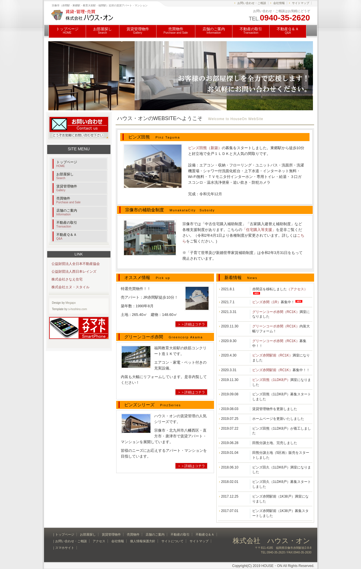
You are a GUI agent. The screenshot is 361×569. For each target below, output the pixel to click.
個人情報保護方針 (142, 541)
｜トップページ (63, 534)
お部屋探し (102, 30)
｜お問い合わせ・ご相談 (69, 541)
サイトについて (172, 541)
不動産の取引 (251, 30)
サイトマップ (300, 3)
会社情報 (279, 3)
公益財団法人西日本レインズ (73, 272)
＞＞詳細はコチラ (191, 324)
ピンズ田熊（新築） (205, 148)
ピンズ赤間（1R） (266, 302)
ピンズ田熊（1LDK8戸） (271, 380)
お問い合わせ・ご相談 (251, 3)
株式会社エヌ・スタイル (70, 287)
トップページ (67, 30)
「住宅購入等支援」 (259, 229)
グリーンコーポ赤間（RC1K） (275, 312)
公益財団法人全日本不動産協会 (75, 264)
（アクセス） (297, 289)
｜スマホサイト (63, 547)
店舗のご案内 (214, 30)
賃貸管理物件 (138, 30)
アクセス (99, 541)
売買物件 (176, 30)
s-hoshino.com (77, 309)
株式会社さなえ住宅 (67, 279)
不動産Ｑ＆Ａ (288, 30)
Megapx (71, 302)
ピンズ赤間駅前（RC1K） (272, 355)
